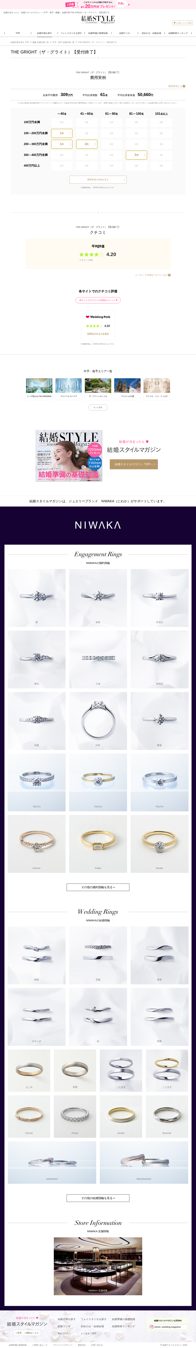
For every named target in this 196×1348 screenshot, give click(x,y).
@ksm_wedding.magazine (167, 1327)
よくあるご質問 (88, 1333)
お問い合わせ (97, 1345)
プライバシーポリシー (63, 1345)
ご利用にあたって (40, 1345)
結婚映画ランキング (123, 1326)
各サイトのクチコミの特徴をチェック (97, 300)
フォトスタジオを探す (94, 1319)
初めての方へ (64, 1333)
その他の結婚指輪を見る (97, 1198)
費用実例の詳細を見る (98, 179)
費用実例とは (175, 86)
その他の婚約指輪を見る (97, 887)
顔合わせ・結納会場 (92, 1326)
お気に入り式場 (182, 23)
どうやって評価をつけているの (151, 275)
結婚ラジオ (64, 1326)
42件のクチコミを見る (98, 333)
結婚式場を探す (67, 1319)
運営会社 (82, 1345)
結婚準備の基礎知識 (123, 1319)
